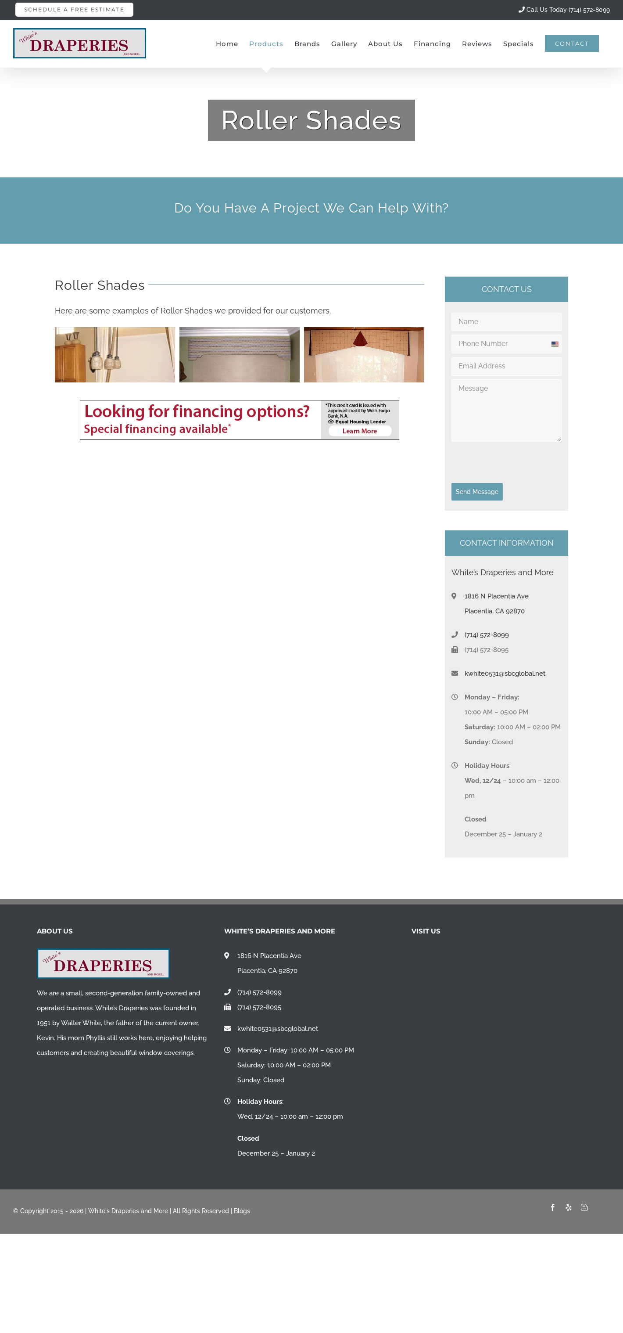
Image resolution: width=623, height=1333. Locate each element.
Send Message (477, 491)
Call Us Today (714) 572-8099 (564, 9)
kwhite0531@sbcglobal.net (505, 673)
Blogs (242, 1210)
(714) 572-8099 (487, 635)
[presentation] (506, 462)
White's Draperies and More (128, 1210)
